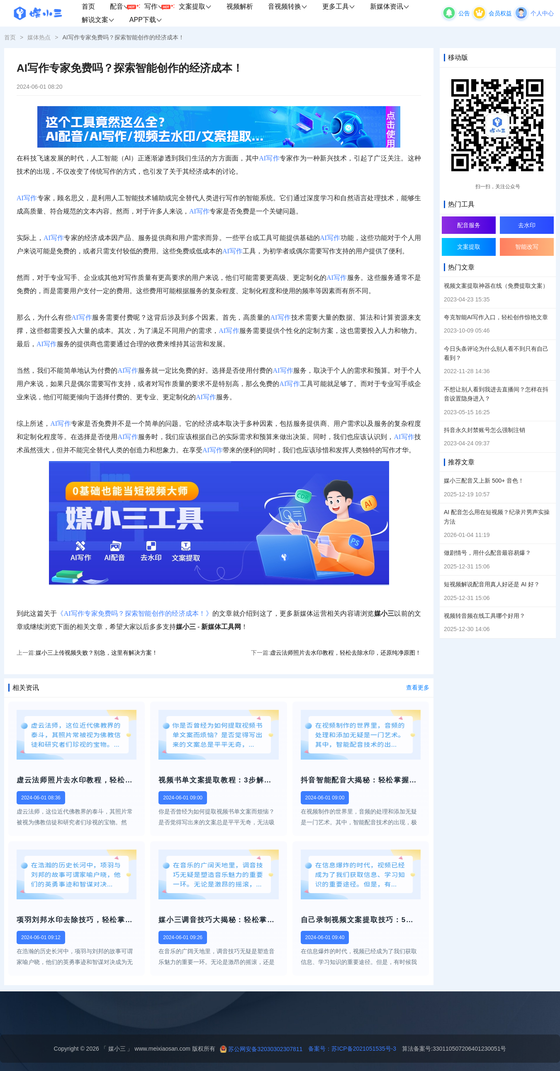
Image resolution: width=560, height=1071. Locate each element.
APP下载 (145, 19)
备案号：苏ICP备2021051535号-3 (349, 1048)
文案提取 (195, 6)
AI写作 (269, 158)
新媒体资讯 (389, 6)
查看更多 (417, 687)
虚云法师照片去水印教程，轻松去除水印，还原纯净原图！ (345, 652)
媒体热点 (39, 37)
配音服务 (468, 225)
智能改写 (526, 246)
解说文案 (98, 19)
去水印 (527, 225)
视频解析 (239, 6)
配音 (123, 7)
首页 (88, 6)
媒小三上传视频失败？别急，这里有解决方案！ (97, 652)
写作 (157, 7)
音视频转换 (287, 6)
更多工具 (338, 6)
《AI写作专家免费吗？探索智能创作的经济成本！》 (134, 613)
